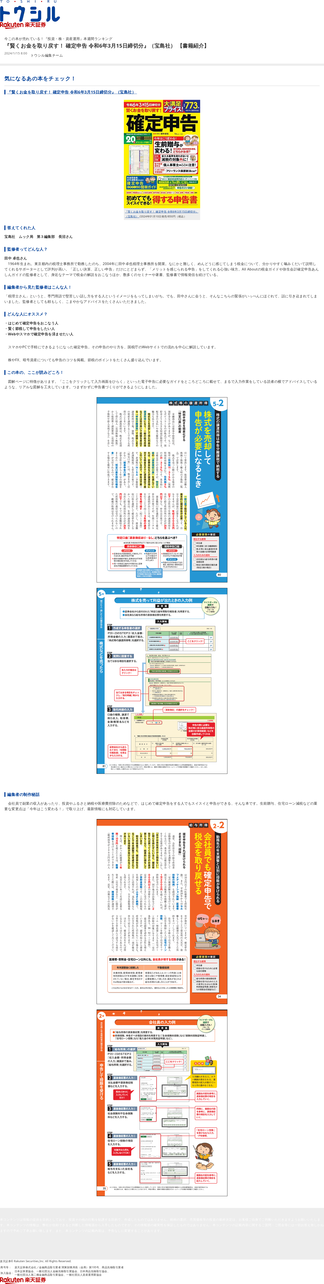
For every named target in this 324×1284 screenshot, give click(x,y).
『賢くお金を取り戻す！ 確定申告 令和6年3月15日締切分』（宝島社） (72, 92)
